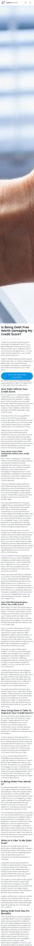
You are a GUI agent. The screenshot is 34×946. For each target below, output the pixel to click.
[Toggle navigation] (30, 2)
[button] (25, 2)
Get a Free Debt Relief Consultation (17, 376)
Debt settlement (15, 465)
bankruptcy (5, 706)
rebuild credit (26, 943)
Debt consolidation (8, 556)
